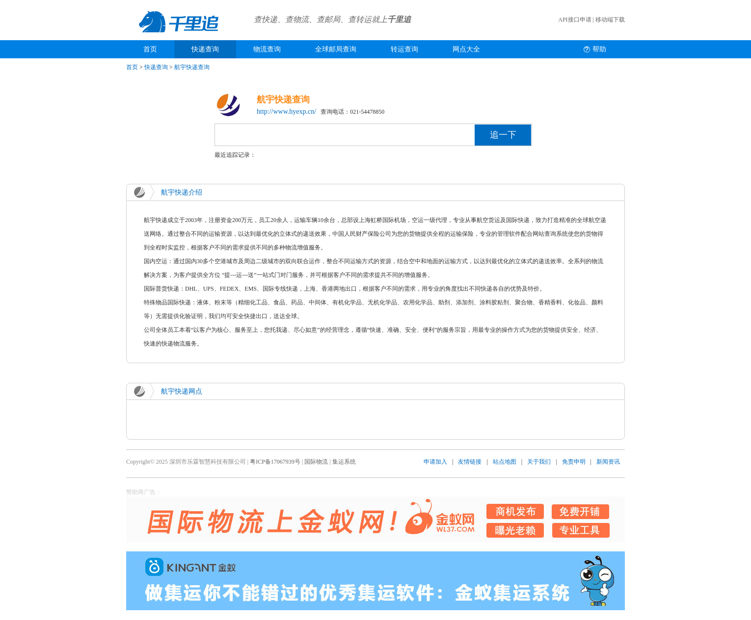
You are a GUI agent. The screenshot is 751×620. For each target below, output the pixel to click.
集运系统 (344, 461)
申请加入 (435, 461)
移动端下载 (610, 19)
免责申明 (574, 461)
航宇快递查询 (192, 67)
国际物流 (316, 461)
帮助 (599, 49)
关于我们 (539, 461)
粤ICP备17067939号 (275, 461)
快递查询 (205, 49)
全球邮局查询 (335, 49)
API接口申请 (574, 19)
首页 (150, 49)
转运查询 (404, 49)
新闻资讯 (608, 461)
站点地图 (504, 461)
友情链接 (470, 461)
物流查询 (267, 49)
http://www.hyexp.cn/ (286, 111)
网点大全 (466, 49)
